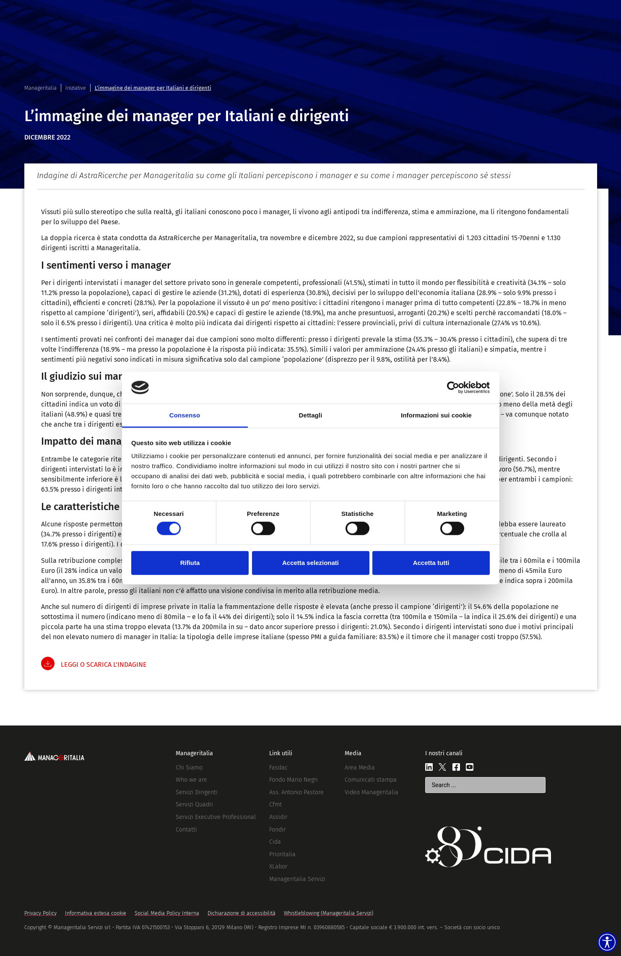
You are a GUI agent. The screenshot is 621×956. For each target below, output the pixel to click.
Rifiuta (190, 562)
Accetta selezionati (310, 562)
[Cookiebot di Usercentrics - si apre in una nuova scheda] (453, 387)
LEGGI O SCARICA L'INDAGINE (104, 664)
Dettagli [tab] (310, 415)
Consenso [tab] (184, 415)
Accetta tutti (431, 562)
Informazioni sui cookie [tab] (436, 415)
